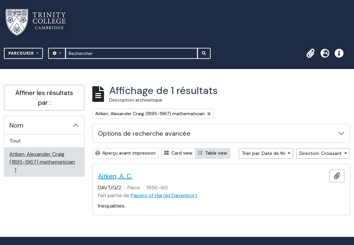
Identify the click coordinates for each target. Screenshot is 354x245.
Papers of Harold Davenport (164, 195)
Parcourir (21, 53)
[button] (310, 53)
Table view (212, 153)
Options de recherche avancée (144, 133)
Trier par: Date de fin (264, 153)
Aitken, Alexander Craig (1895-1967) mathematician (42, 162)
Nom (16, 125)
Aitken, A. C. (115, 176)
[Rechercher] (131, 53)
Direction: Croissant (321, 153)
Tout (15, 140)
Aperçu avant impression (125, 153)
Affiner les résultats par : (44, 97)
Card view (178, 153)
